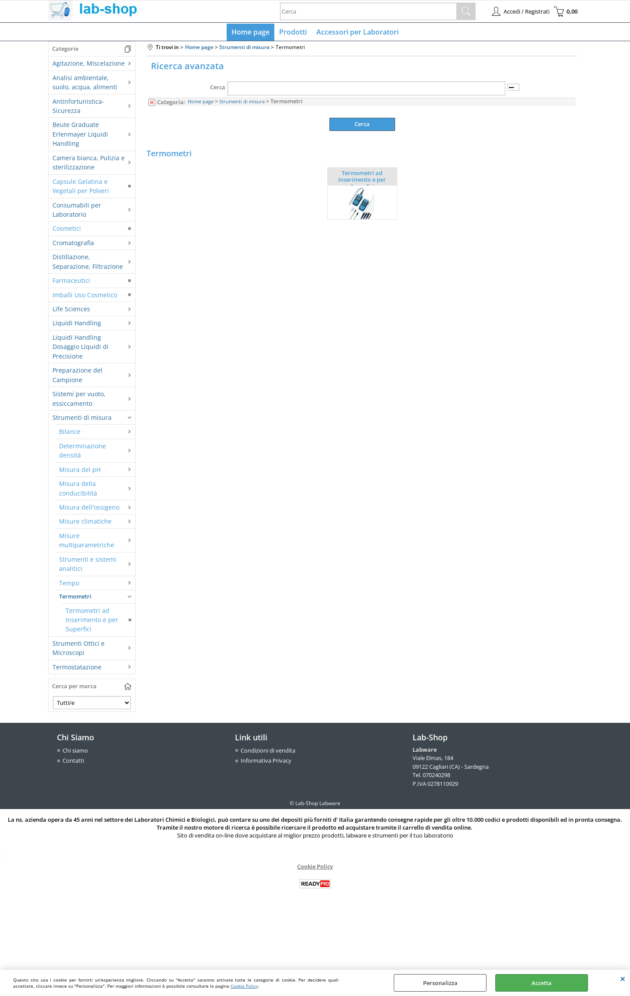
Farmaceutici (71, 282)
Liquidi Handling (76, 325)
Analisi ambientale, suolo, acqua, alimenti (84, 84)
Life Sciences (71, 310)
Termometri (75, 598)
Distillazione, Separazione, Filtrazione (87, 263)
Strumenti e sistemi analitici (87, 565)
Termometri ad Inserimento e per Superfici (92, 621)
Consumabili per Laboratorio (76, 211)
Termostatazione (77, 669)
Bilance (69, 433)
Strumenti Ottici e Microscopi (78, 649)
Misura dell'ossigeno (89, 509)
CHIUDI (623, 978)
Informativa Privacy (266, 762)
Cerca (217, 89)
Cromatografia (73, 244)
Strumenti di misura (82, 419)
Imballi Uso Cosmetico (84, 296)
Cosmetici (66, 230)
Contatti (73, 762)
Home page (251, 33)
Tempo (69, 585)
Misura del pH (80, 471)
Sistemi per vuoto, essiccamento (78, 400)
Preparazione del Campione (77, 377)
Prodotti (293, 33)
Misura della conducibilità (78, 490)
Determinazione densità (82, 452)
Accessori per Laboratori (356, 33)
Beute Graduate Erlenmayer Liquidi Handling (80, 136)
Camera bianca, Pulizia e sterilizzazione (88, 164)
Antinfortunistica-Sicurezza (78, 107)
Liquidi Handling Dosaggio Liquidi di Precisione (80, 348)
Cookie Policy (244, 986)
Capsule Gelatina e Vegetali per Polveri (80, 188)
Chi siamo (75, 752)
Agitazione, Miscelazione (88, 65)
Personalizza (440, 983)
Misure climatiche (85, 523)
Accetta (542, 983)
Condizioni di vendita (268, 752)
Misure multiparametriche (86, 542)
